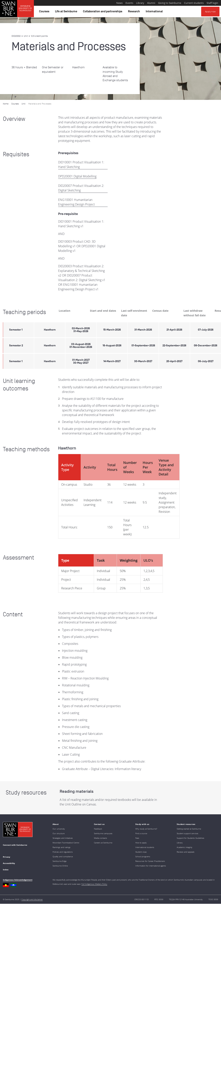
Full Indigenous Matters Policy (94, 884)
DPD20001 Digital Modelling (77, 176)
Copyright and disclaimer (32, 899)
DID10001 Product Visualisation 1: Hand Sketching (81, 164)
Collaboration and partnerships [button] (103, 12)
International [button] (155, 12)
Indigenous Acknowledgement (17, 879)
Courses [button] (44, 12)
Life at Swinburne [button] (66, 12)
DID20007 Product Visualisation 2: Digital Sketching (81, 188)
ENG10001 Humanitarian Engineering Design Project (76, 202)
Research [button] (134, 12)
